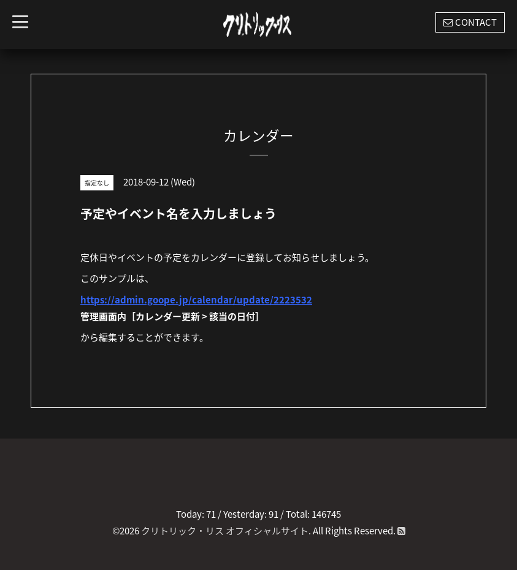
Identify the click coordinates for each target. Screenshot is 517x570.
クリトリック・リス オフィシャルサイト (224, 530)
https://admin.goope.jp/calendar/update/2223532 (196, 299)
